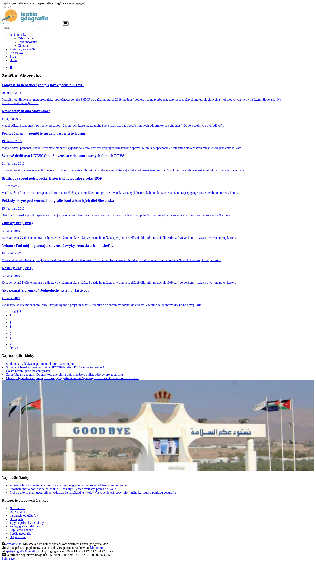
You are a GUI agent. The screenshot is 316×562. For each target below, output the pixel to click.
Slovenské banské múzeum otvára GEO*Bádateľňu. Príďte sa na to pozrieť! (55, 367)
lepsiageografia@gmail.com (23, 551)
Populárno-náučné (21, 530)
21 (11, 344)
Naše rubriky (18, 34)
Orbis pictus (25, 38)
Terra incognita (27, 42)
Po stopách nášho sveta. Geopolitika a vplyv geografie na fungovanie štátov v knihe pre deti (69, 485)
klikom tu (96, 547)
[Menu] (66, 23)
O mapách (16, 519)
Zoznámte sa (13, 544)
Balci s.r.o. (8, 558)
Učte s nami (17, 511)
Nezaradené (17, 508)
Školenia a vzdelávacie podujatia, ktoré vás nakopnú (40, 363)
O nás (13, 60)
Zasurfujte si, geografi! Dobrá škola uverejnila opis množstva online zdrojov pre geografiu (64, 374)
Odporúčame (18, 537)
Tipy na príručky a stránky (27, 522)
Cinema (23, 45)
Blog (13, 56)
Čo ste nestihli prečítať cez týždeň (28, 371)
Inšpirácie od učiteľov (24, 515)
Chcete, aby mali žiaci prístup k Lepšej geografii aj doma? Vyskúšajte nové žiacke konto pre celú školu (72, 378)
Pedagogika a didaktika (25, 526)
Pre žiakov (16, 53)
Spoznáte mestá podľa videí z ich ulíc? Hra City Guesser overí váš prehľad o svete (63, 489)
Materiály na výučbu (23, 49)
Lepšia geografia (20, 533)
